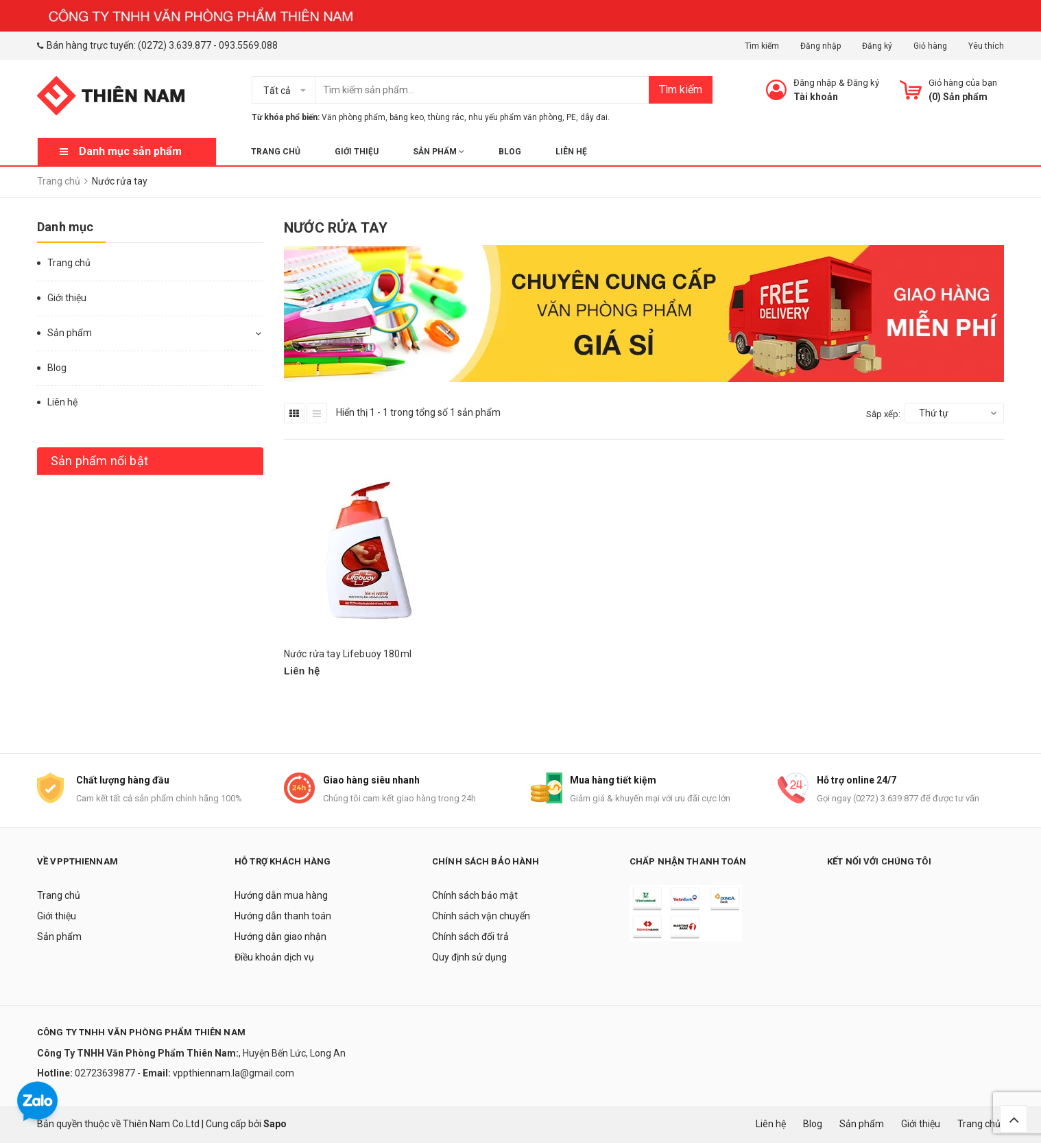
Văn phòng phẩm (353, 117)
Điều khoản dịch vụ (274, 957)
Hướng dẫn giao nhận (280, 936)
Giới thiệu (357, 151)
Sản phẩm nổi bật (99, 460)
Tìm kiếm (762, 46)
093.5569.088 (248, 45)
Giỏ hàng (930, 46)
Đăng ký (877, 46)
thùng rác (446, 117)
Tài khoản (815, 96)
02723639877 (106, 1073)
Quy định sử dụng (469, 957)
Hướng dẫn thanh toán (283, 915)
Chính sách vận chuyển (481, 915)
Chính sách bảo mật (475, 895)
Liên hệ (571, 151)
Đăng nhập (820, 46)
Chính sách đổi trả (470, 936)
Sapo (275, 1123)
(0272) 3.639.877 (174, 45)
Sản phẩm (438, 151)
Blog (510, 151)
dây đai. (595, 117)
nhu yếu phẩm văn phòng (515, 117)
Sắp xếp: (883, 414)
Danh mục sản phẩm (130, 151)
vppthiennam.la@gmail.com (233, 1073)
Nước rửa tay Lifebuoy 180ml (347, 653)
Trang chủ (275, 151)
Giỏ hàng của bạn (963, 83)
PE (571, 117)
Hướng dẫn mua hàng (281, 895)
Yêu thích (986, 46)
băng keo (407, 117)
